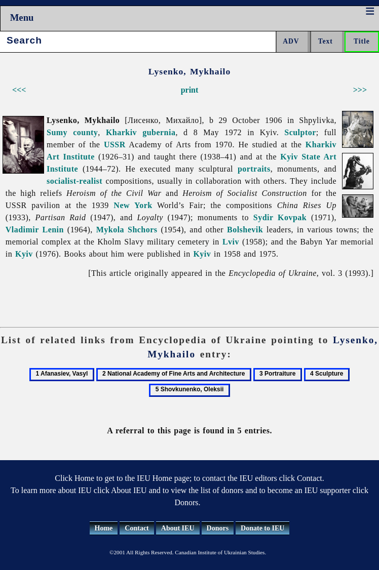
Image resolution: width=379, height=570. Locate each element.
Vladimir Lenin (35, 229)
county (85, 132)
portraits (254, 169)
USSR (115, 144)
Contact (136, 528)
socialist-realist (74, 181)
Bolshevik (245, 229)
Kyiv (24, 254)
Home (104, 528)
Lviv (230, 241)
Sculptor (300, 132)
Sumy (57, 132)
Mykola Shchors (127, 229)
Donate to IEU (262, 528)
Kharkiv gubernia (140, 132)
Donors (218, 528)
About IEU (178, 528)
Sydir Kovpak (280, 217)
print (190, 90)
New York (132, 205)
